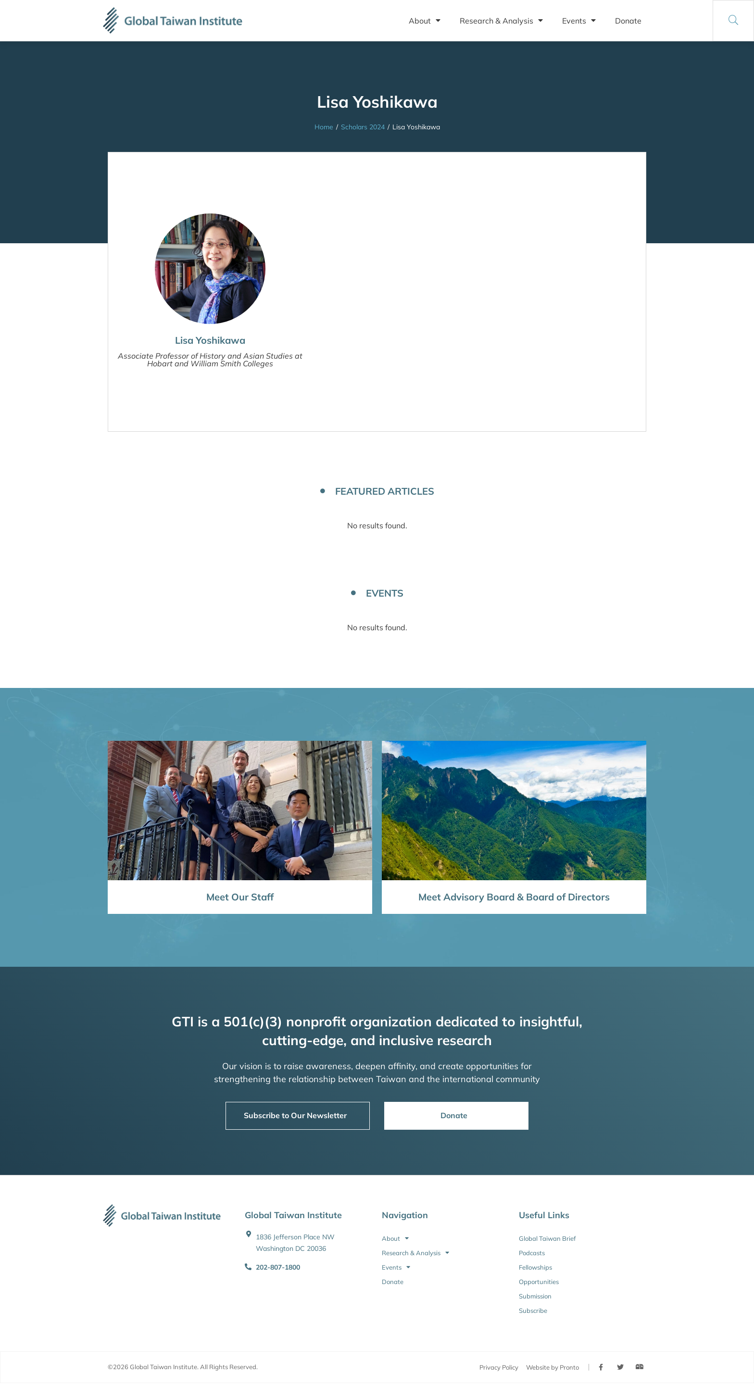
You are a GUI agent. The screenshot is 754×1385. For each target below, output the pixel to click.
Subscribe (533, 1310)
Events (579, 20)
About (424, 20)
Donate (628, 20)
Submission (535, 1296)
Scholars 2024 (363, 127)
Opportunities (539, 1281)
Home (323, 127)
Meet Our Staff (240, 897)
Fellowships (535, 1267)
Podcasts (532, 1253)
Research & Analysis (501, 20)
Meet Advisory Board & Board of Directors (514, 897)
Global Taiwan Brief (547, 1238)
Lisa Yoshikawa (210, 340)
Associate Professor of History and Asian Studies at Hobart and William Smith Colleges (210, 359)
